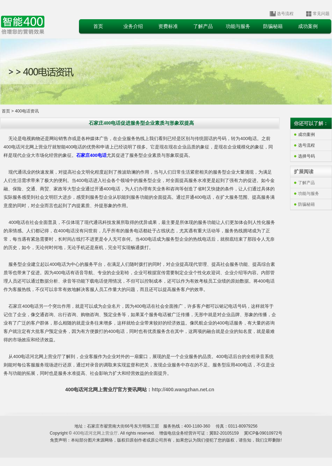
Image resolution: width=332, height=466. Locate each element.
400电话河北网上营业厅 (95, 433)
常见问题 (321, 13)
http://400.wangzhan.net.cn (183, 389)
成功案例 (306, 134)
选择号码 (306, 156)
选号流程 (285, 13)
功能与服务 (308, 193)
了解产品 (306, 182)
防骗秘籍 (306, 204)
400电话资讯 (27, 111)
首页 (6, 111)
